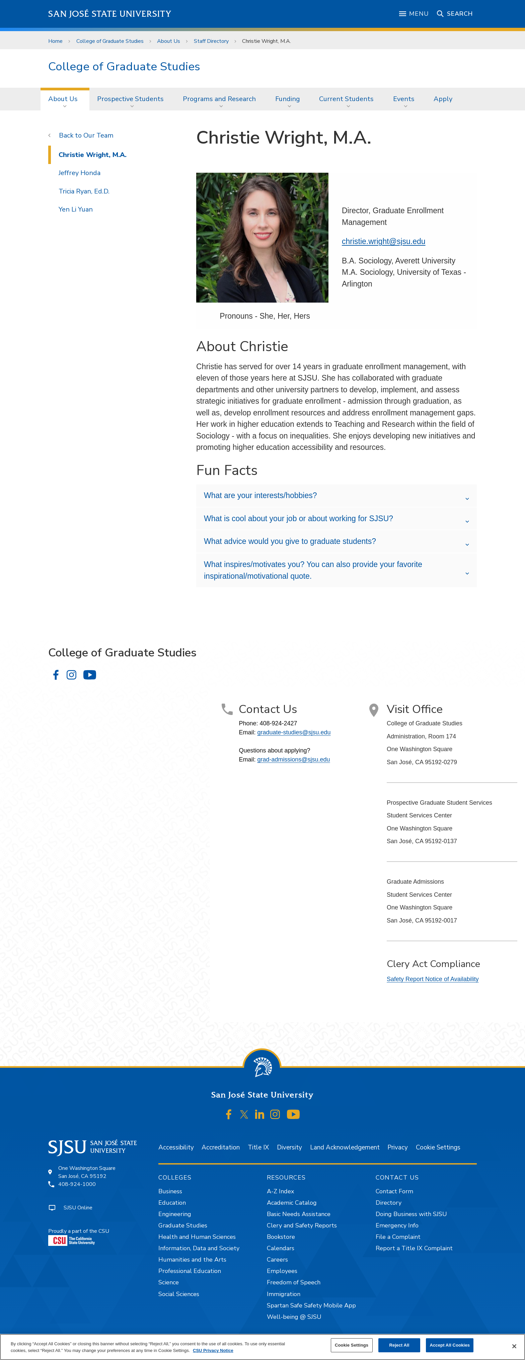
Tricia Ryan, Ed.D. (84, 191)
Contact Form (394, 1191)
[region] (262, 1347)
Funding (287, 98)
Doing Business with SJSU (411, 1214)
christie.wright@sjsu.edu (384, 241)
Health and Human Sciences (197, 1237)
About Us (168, 41)
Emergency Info (397, 1225)
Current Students (346, 98)
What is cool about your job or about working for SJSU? (298, 518)
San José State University (110, 14)
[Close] (514, 1346)
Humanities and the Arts (192, 1260)
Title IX (258, 1147)
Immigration (283, 1294)
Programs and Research (219, 98)
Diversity (289, 1147)
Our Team (98, 135)
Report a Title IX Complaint (414, 1248)
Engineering (174, 1214)
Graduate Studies (182, 1225)
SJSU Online (78, 1207)
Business (170, 1191)
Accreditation (221, 1147)
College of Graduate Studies (110, 41)
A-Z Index (280, 1191)
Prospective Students (130, 98)
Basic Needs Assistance (298, 1214)
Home (55, 41)
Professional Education (189, 1271)
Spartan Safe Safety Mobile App (311, 1305)
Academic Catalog (292, 1203)
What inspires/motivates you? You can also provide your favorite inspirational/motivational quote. (313, 570)
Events (404, 98)
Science (168, 1282)
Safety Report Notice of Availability (433, 979)
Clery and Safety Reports (302, 1225)
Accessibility (176, 1147)
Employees (282, 1271)
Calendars (280, 1248)
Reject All (399, 1345)
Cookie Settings (438, 1147)
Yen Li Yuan (76, 209)
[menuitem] (65, 99)
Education (172, 1203)
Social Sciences (178, 1294)
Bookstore (281, 1237)
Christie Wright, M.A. (266, 41)
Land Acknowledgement (345, 1147)
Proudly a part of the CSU (78, 1236)
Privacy (397, 1147)
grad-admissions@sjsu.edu (293, 759)
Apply (443, 98)
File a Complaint (398, 1237)
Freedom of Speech (293, 1282)
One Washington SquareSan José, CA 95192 (87, 1172)
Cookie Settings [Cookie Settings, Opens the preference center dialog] (351, 1345)
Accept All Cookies (450, 1345)
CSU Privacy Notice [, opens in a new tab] (213, 1350)
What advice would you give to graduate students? (290, 541)
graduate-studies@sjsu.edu (293, 732)
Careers (277, 1260)
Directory (388, 1203)
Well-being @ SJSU (294, 1317)
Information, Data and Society (198, 1248)
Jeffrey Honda (79, 172)
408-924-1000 (77, 1184)
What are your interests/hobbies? (260, 495)
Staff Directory (211, 41)
